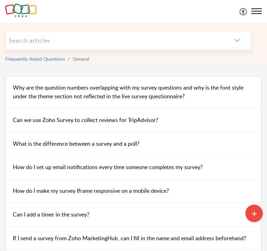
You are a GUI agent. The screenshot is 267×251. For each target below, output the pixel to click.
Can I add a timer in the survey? (51, 214)
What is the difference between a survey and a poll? (76, 143)
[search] (114, 40)
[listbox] (237, 40)
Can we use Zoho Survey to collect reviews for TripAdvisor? (85, 120)
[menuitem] (243, 11)
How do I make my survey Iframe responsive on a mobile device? (91, 191)
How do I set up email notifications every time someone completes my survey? (108, 167)
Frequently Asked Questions (35, 58)
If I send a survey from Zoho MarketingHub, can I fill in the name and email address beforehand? (129, 238)
